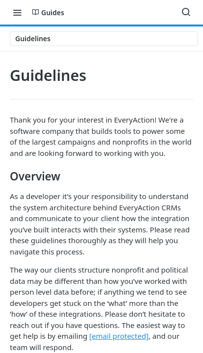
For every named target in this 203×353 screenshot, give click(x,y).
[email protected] (119, 336)
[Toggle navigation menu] (17, 12)
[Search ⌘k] (185, 12)
